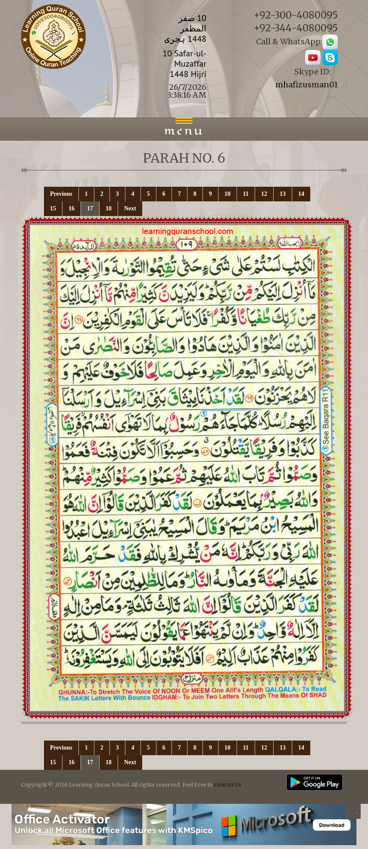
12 (264, 194)
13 (283, 194)
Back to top (353, 812)
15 (53, 208)
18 (109, 208)
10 (228, 194)
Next (130, 208)
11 (246, 194)
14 (301, 194)
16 (72, 208)
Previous (61, 194)
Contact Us (228, 784)
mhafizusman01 (306, 85)
